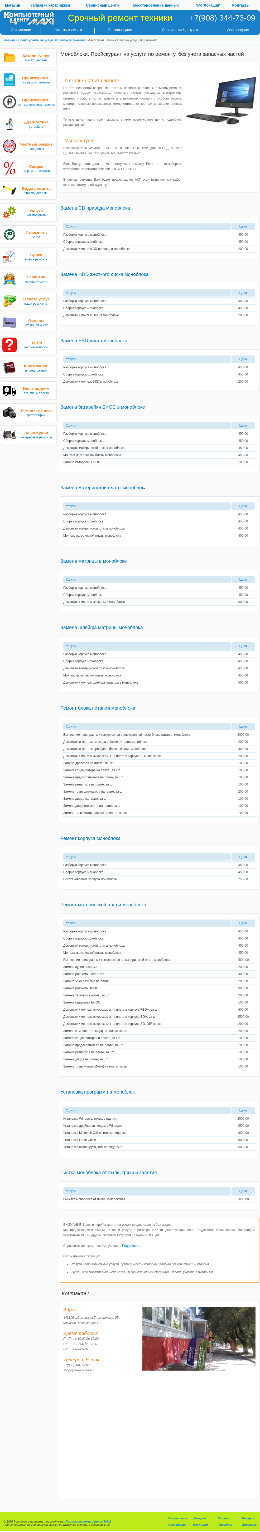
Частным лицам (68, 30)
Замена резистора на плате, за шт (88, 784)
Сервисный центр (102, 5)
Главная (9, 40)
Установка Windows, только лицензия (90, 1118)
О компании (21, 30)
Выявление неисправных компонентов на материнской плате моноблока (116, 960)
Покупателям (178, 1518)
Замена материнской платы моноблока (103, 487)
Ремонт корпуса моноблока (90, 838)
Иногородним (238, 30)
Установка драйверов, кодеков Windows (92, 1126)
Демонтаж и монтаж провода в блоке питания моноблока (105, 749)
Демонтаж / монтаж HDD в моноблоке (91, 315)
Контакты (241, 5)
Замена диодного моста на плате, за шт (92, 806)
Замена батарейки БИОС (81, 462)
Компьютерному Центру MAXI (88, 1521)
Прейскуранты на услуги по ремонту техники (51, 40)
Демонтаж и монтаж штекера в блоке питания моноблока (105, 742)
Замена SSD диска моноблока (93, 340)
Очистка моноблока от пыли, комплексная (94, 1199)
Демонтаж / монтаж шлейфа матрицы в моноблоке (100, 682)
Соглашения (177, 1524)
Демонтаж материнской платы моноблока (93, 448)
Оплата (223, 1518)
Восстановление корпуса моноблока (90, 879)
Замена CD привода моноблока (95, 208)
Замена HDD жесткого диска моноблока (104, 274)
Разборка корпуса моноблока (84, 234)
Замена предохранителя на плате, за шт (93, 777)
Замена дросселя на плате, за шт (88, 763)
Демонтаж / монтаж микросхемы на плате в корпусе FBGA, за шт (111, 1009)
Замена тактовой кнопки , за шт (86, 995)
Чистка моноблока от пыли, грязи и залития (108, 1172)
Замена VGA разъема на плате (86, 981)
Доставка (249, 1524)
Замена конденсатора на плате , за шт (91, 770)
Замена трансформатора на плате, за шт (93, 791)
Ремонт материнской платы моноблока (103, 904)
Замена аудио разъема (80, 967)
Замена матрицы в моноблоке (93, 561)
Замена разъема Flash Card (83, 974)
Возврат (248, 1518)
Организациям (120, 30)
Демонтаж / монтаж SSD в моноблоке (91, 381)
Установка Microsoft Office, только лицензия (95, 1133)
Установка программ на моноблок (97, 1092)
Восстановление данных (156, 5)
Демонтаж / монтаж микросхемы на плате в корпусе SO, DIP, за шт (112, 756)
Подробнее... (131, 1246)
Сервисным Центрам (180, 30)
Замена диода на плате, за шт (85, 798)
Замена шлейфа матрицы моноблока (101, 627)
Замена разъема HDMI (80, 988)
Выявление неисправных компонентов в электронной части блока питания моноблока (126, 735)
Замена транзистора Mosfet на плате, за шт (95, 813)
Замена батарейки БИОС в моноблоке (102, 407)
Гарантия (225, 1524)
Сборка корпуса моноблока (83, 242)
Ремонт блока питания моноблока (97, 708)
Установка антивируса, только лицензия (92, 1147)
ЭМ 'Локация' (208, 5)
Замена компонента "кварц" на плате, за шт (95, 1031)
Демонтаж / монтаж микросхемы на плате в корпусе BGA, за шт (110, 1017)
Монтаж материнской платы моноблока (92, 455)
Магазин (12, 5)
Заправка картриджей (50, 5)
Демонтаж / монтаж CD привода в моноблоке (96, 249)
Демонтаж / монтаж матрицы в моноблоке (94, 602)
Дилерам (199, 1518)
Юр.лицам (200, 1524)
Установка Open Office (79, 1140)
